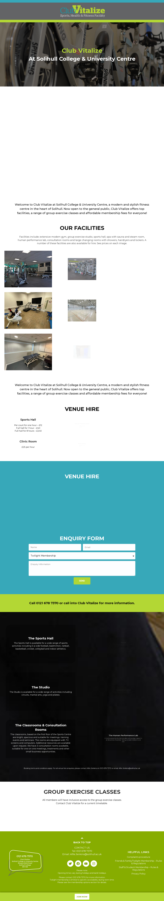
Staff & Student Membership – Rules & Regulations (138, 868)
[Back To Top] (82, 838)
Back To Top (82, 842)
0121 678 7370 (95, 768)
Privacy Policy (138, 874)
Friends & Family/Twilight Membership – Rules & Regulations (138, 862)
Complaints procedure (138, 857)
